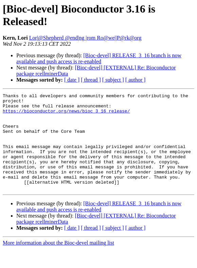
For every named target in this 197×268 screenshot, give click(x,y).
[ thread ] (91, 80)
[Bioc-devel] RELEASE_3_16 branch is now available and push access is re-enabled (98, 58)
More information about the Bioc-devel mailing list (58, 262)
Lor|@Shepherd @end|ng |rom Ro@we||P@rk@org (85, 38)
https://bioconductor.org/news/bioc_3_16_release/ (66, 115)
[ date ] (71, 80)
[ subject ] (113, 80)
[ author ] (135, 80)
